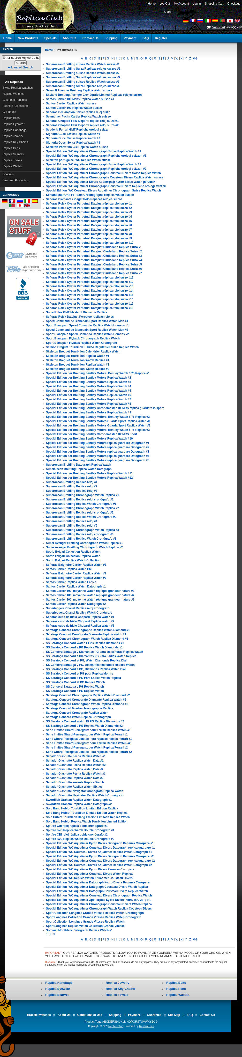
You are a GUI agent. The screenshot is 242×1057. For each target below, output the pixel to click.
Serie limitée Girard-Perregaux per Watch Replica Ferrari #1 (87, 734)
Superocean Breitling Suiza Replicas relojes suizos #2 (83, 77)
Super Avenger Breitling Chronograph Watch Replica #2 (84, 547)
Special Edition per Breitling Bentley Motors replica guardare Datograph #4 (97, 456)
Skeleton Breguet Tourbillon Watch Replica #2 (77, 369)
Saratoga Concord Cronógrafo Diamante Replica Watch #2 (86, 699)
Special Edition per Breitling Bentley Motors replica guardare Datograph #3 (97, 451)
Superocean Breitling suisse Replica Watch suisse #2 (83, 73)
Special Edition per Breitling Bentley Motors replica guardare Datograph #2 (97, 447)
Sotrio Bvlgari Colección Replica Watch (73, 556)
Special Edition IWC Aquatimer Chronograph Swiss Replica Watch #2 (93, 164)
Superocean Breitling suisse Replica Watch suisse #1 (83, 64)
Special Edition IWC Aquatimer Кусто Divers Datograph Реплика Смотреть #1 (100, 843)
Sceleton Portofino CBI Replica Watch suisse (77, 147)
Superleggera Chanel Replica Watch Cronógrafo (79, 612)
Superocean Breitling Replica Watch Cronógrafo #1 (81, 504)
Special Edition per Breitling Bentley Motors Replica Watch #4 (88, 386)
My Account (181, 3)
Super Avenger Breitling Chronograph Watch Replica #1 (84, 543)
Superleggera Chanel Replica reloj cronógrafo (77, 608)
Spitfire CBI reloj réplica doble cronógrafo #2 (77, 834)
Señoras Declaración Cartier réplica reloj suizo (78, 112)
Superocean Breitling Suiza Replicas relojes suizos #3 (83, 86)
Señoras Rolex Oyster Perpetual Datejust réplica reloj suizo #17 (89, 303)
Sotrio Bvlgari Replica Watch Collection (73, 560)
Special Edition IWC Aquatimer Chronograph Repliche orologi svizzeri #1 (96, 155)
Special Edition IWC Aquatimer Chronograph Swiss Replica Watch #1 (93, 151)
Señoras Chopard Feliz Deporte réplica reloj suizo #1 (82, 121)
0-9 (195, 58)
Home (151, 3)
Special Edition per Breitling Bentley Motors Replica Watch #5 (88, 390)
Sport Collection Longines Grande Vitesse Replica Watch (85, 921)
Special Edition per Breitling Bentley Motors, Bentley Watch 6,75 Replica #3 (98, 430)
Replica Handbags (14, 130)
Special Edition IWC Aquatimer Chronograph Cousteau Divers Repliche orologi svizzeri (106, 186)
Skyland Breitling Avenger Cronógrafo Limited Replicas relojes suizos (94, 94)
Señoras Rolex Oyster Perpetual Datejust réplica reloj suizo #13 (89, 286)
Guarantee (154, 1015)
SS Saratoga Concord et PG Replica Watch (75, 682)
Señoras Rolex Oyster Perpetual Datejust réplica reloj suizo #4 (89, 216)
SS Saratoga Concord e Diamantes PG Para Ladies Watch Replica (91, 656)
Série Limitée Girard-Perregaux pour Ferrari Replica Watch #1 (88, 730)
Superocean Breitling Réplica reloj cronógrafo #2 (79, 512)
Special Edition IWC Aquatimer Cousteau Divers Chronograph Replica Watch (99, 895)
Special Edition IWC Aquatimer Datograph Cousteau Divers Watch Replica (97, 886)
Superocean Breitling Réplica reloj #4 (71, 521)
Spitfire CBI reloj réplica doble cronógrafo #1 (77, 826)
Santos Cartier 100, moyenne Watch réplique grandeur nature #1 (90, 591)
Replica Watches (13, 93)
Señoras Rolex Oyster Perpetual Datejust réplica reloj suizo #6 (89, 225)
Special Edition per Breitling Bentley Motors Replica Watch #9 (88, 412)
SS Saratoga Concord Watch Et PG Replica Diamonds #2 (85, 721)
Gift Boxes (9, 112)
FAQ (146, 38)
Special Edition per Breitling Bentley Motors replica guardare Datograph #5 (97, 460)
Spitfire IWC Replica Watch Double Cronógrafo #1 (80, 830)
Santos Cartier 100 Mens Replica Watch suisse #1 (80, 99)
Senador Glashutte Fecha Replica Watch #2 (76, 765)
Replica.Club (115, 1026)
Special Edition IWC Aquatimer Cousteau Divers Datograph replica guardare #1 (100, 847)
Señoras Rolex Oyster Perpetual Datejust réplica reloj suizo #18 (89, 308)
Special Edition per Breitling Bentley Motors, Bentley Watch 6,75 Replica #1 (98, 373)
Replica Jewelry (13, 136)
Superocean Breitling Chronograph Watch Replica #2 (82, 508)
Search (8, 49)
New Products (28, 38)
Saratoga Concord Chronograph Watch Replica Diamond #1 (87, 638)
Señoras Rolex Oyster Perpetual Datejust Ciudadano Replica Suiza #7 (94, 273)
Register (161, 38)
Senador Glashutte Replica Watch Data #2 (75, 769)
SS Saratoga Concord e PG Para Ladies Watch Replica (83, 678)
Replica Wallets (13, 166)
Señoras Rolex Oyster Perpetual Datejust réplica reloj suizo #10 (89, 242)
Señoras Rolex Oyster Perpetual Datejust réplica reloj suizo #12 (89, 282)
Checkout (233, 3)
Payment (130, 38)
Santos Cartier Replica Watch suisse (71, 103)
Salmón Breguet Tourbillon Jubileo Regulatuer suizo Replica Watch (92, 347)
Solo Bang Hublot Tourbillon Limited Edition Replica (82, 808)
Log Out (165, 3)
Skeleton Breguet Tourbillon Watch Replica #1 (77, 360)
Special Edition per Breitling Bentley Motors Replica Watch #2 (88, 377)
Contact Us (90, 38)
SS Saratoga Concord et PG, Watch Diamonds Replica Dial (86, 660)
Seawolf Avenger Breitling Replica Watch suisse (79, 90)
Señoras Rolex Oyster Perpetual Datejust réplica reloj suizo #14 (89, 290)
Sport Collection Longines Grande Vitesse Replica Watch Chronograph (95, 913)
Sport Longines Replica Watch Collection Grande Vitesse (85, 926)
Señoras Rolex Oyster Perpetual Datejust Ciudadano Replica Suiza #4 (94, 260)
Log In (197, 3)
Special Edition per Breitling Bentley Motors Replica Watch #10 (89, 438)
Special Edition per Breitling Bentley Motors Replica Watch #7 (88, 399)
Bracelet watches (39, 1015)
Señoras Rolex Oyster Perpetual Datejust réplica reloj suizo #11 (89, 277)
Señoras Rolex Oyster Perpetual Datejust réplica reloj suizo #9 (89, 238)
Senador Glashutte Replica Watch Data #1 (75, 760)
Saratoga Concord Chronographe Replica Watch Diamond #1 (88, 630)
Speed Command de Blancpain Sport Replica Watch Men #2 (87, 329)
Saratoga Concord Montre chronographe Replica (79, 708)
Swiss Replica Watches (18, 87)
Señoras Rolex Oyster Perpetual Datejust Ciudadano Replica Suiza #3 (94, 255)
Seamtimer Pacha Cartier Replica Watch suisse (78, 116)
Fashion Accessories (16, 106)
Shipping (111, 38)
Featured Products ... (16, 180)
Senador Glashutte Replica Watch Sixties (74, 786)
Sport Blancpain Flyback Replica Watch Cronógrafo (81, 343)
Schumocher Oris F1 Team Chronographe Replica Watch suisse (90, 195)
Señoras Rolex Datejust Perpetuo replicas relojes (80, 316)
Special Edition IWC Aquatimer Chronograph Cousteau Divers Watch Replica (99, 904)
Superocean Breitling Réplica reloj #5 (71, 525)
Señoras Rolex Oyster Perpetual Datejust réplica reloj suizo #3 (89, 212)
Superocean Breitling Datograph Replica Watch (78, 464)
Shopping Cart (214, 3)
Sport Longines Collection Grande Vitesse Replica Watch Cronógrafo (93, 917)
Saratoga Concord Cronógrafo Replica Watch (77, 712)
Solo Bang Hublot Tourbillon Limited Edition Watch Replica (87, 813)
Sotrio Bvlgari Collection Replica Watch (73, 551)
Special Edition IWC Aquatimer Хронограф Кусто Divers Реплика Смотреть (98, 900)
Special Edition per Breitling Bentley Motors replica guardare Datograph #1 (97, 443)
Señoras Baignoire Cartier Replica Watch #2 (76, 573)
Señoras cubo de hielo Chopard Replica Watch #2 (80, 621)
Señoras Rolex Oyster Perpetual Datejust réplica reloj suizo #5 (89, 221)
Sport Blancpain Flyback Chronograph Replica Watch (83, 338)
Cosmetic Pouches (15, 100)
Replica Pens (11, 148)
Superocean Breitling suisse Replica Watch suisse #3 (83, 81)
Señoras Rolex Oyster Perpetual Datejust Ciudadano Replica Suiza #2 (94, 251)
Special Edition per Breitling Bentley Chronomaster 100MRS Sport (91, 434)
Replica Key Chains (15, 142)
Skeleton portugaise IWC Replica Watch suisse (78, 160)
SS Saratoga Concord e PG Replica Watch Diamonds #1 (84, 647)
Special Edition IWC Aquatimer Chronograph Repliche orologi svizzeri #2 (96, 168)
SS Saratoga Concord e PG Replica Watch (75, 691)
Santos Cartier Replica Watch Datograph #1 (76, 586)
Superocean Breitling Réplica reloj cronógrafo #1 (79, 499)
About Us (69, 38)
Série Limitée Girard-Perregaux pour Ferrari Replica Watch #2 (88, 743)
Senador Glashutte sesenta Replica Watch (75, 782)
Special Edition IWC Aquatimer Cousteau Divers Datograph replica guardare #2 (100, 860)
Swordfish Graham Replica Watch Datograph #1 (79, 799)
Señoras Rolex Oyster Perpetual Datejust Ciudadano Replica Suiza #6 (94, 269)
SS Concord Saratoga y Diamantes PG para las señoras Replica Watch (94, 651)
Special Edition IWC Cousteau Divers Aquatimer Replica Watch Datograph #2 (99, 865)
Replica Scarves (13, 154)
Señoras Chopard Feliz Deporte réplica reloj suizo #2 (82, 125)
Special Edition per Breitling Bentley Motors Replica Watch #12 (89, 477)
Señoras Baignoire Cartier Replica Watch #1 (76, 564)
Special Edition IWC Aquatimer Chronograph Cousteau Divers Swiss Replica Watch (103, 173)
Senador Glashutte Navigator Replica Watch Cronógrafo (84, 795)
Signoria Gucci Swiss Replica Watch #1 (73, 134)
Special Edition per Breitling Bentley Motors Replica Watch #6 (88, 395)
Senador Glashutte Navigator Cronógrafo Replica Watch (84, 791)
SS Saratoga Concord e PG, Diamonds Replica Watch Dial (86, 669)
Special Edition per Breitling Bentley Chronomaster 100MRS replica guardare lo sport (105, 408)
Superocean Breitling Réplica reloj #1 (71, 482)
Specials (50, 38)
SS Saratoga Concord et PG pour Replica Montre (79, 673)
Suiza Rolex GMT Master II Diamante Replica (76, 312)
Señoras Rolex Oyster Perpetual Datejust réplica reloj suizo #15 (89, 295)
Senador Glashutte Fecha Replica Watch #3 (76, 773)
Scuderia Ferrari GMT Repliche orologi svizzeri (78, 129)
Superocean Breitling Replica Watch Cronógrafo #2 (81, 517)
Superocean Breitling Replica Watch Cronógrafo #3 (81, 538)
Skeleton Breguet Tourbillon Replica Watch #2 (77, 364)
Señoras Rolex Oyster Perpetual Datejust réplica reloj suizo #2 (89, 208)
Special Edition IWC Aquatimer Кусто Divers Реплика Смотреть (90, 869)
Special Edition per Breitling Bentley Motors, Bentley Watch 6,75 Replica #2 (98, 416)
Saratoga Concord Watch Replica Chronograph (78, 717)
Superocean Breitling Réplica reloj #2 (71, 486)
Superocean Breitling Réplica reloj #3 (71, 490)
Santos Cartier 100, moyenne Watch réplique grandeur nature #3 (90, 599)
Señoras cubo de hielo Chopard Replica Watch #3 (80, 625)
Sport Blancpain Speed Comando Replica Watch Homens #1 (87, 325)
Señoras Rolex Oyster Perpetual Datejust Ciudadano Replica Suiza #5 (94, 264)
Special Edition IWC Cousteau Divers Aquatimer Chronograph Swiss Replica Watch (103, 190)
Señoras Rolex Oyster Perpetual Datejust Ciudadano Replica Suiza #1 (94, 247)
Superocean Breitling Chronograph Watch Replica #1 (82, 495)
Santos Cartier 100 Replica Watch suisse (74, 108)
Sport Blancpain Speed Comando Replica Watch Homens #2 (87, 334)
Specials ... (10, 174)
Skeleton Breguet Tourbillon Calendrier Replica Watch (83, 351)
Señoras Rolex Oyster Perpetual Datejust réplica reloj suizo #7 (89, 229)
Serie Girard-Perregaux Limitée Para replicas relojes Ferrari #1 (89, 739)
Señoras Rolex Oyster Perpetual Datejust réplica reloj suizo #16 (89, 299)
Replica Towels (12, 160)
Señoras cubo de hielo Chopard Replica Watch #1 (80, 617)
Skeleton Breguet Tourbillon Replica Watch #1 (77, 356)
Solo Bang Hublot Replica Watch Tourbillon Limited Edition (87, 821)
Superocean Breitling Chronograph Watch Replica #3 (82, 530)
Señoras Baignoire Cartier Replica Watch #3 (76, 578)
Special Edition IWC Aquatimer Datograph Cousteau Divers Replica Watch (97, 891)
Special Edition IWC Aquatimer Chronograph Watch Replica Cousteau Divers (99, 908)
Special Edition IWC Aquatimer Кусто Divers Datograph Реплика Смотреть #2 (100, 856)
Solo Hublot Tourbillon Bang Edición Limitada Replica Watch (88, 817)
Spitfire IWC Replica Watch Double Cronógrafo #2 (80, 839)
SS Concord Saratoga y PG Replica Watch (75, 686)
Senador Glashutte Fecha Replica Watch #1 (76, 756)
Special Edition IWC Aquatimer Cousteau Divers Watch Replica (89, 873)
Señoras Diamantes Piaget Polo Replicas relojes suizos (84, 199)
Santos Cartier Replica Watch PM (68, 569)
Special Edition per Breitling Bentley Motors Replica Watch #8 (88, 403)
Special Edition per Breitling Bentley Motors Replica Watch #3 (88, 382)
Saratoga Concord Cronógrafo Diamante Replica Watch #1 (86, 634)
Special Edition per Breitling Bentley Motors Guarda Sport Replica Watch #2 (98, 425)
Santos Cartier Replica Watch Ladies (71, 582)
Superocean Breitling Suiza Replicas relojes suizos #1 (83, 68)
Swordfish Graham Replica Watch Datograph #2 (79, 804)
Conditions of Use (89, 1015)
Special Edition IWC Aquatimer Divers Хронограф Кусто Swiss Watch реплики (100, 182)
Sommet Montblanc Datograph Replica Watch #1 (79, 930)
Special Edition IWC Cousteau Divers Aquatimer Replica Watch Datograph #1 (99, 852)
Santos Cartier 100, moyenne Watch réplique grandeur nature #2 (90, 595)
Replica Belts (11, 118)
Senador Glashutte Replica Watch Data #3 (75, 778)
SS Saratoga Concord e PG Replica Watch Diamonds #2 (84, 725)
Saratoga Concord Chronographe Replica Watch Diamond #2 (88, 695)
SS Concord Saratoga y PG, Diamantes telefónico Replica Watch (90, 665)
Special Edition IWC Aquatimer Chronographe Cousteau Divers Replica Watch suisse (104, 177)
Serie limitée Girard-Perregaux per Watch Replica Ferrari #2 (87, 747)
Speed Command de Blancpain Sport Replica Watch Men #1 (87, 321)
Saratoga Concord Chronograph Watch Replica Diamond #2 (87, 704)
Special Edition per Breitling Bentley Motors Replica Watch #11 (89, 473)
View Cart (218, 27)
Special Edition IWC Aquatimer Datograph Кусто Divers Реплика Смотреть (98, 882)
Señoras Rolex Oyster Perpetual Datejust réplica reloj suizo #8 (89, 234)
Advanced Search (20, 67)
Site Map (174, 1015)
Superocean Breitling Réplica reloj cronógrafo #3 (79, 534)
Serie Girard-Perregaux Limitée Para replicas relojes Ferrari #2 (89, 752)
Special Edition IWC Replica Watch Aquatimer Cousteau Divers (89, 878)
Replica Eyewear (13, 124)
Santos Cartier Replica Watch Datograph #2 (76, 604)
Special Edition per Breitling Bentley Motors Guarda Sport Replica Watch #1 (98, 421)
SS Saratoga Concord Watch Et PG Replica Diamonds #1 (85, 643)
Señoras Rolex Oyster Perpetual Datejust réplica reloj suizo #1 (89, 203)
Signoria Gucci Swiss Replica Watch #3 (73, 142)
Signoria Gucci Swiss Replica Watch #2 (73, 138)
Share (168, 12)
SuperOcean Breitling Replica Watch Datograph (79, 469)
